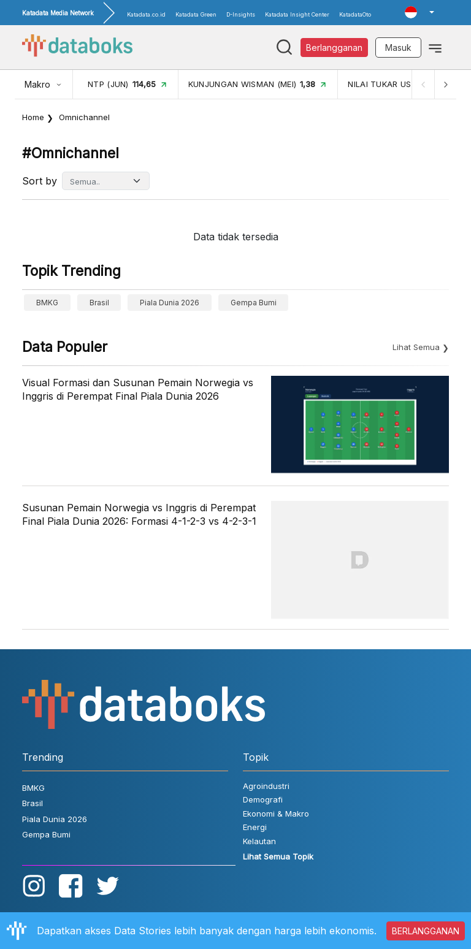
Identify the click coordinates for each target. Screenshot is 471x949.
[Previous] (423, 84)
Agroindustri (266, 786)
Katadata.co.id (146, 14)
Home (33, 117)
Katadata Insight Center (297, 14)
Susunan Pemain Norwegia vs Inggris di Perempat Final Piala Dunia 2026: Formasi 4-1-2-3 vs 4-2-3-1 (139, 514)
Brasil (99, 302)
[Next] (445, 84)
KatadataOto (355, 14)
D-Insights (240, 14)
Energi (255, 827)
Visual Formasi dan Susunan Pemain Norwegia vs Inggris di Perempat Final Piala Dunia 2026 (137, 389)
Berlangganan (334, 47)
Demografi (263, 799)
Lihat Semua (416, 347)
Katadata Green (195, 14)
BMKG (47, 302)
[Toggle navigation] (435, 47)
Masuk (398, 47)
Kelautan (259, 841)
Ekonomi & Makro (276, 813)
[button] (419, 12)
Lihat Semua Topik (278, 856)
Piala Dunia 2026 (169, 302)
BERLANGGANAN (425, 931)
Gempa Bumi (254, 302)
